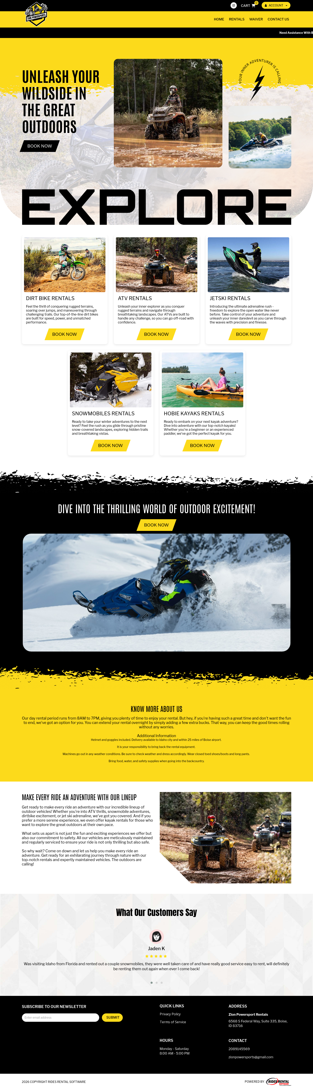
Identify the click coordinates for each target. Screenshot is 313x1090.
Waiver (256, 19)
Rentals (237, 19)
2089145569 (239, 1049)
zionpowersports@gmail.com (251, 1057)
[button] (151, 983)
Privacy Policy (170, 1014)
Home (219, 19)
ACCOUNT (276, 5)
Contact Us (278, 19)
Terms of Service (173, 1022)
